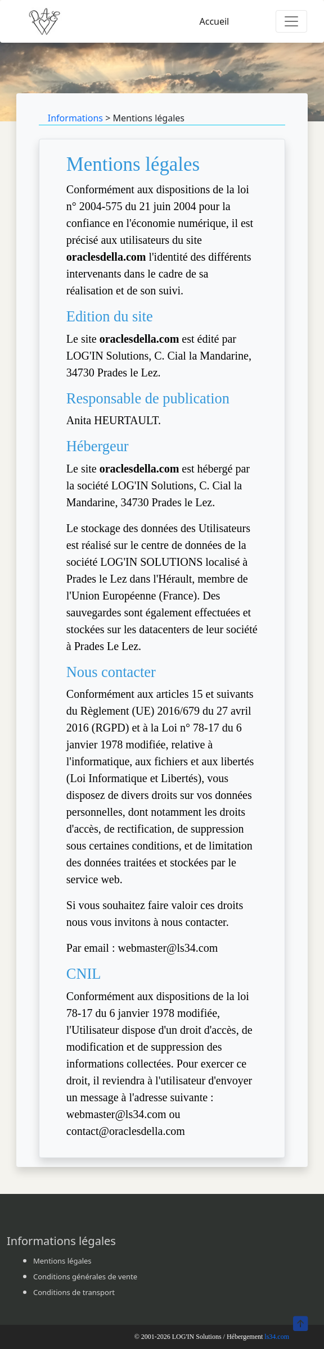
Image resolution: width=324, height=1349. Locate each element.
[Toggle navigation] (291, 21)
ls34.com (276, 1337)
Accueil (214, 21)
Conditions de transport (74, 1292)
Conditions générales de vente (85, 1276)
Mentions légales (62, 1261)
